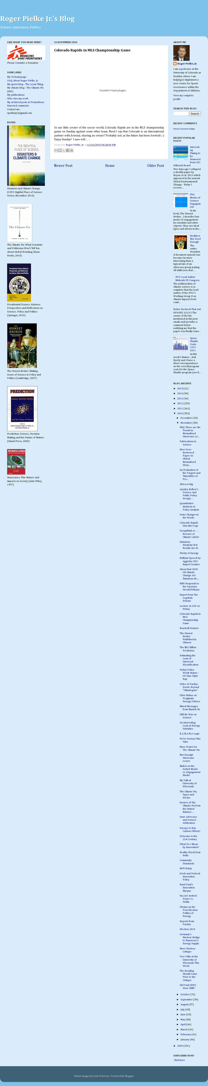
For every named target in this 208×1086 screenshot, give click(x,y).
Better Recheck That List (187, 309)
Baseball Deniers (189, 628)
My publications (15, 95)
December (186, 418)
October (185, 994)
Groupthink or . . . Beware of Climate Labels (189, 533)
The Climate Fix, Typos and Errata (188, 794)
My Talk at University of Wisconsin (188, 783)
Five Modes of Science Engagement (195, 200)
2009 (180, 1046)
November (186, 423)
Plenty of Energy (189, 553)
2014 (180, 393)
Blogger (129, 1076)
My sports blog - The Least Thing (25, 84)
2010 (180, 413)
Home (110, 166)
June (183, 1014)
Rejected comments (18, 105)
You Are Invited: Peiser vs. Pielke (188, 898)
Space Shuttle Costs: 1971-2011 (194, 344)
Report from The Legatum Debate (189, 597)
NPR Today (186, 868)
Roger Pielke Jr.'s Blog (37, 19)
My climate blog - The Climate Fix (25, 87)
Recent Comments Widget (184, 129)
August (184, 1004)
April (183, 1024)
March (184, 1029)
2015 (180, 388)
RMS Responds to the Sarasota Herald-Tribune (190, 586)
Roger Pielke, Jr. (75, 145)
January (185, 1039)
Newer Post (63, 166)
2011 (180, 408)
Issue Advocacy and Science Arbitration (188, 820)
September (186, 999)
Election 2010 (187, 929)
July (182, 1009)
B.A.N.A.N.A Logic (190, 733)
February (185, 1034)
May (183, 1019)
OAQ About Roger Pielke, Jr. (22, 80)
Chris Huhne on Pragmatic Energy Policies (190, 698)
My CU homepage (17, 77)
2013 (180, 398)
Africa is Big (186, 484)
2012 (180, 403)
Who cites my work (17, 98)
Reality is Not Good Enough (195, 239)
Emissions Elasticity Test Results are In (189, 545)
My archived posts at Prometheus (25, 102)
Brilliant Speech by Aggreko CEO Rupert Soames (190, 561)
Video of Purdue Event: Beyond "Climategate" (189, 687)
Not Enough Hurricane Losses (187, 758)
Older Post (155, 166)
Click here (179, 1060)
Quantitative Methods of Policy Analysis (189, 506)
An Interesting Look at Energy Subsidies (190, 725)
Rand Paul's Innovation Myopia (187, 887)
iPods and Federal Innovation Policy (190, 876)
